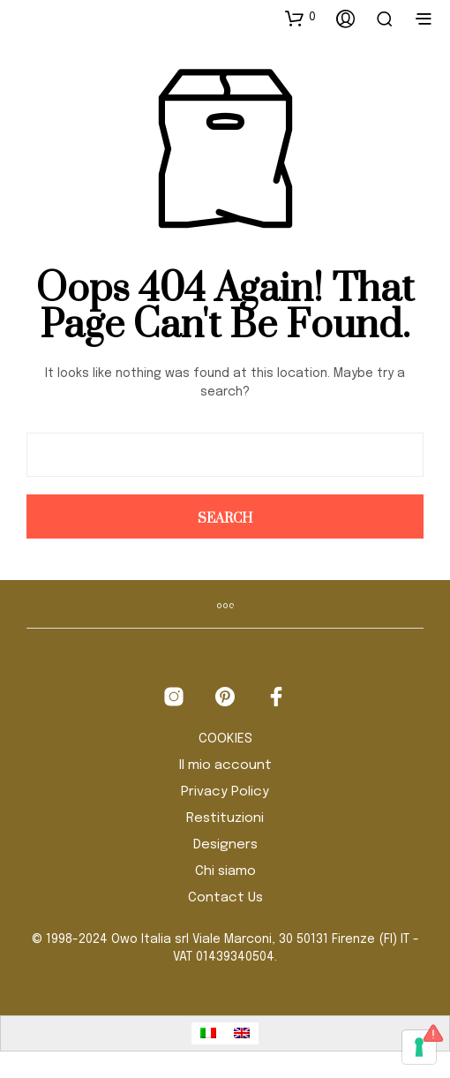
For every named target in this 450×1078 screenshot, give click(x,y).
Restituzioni (225, 818)
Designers (225, 845)
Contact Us (225, 898)
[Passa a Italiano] (208, 1033)
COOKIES (225, 739)
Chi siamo (225, 871)
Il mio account (225, 765)
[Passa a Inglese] (242, 1033)
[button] (300, 17)
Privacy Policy (225, 792)
